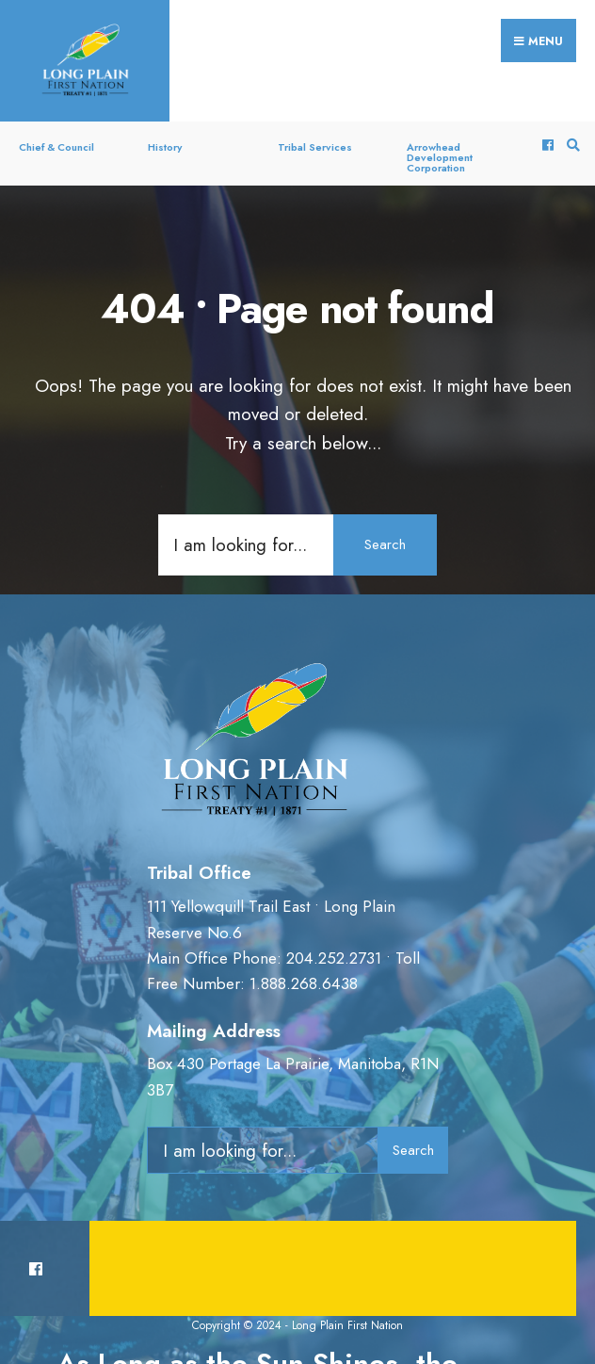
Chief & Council (56, 146)
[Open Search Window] (570, 145)
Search (385, 544)
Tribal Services (315, 146)
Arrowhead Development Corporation (440, 157)
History (165, 146)
